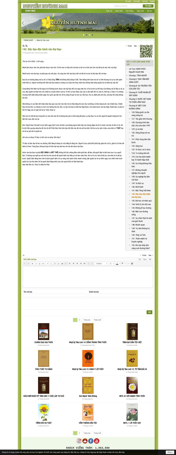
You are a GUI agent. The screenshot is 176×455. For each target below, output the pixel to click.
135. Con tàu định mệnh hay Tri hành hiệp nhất (141, 158)
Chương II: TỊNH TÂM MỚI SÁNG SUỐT (139, 80)
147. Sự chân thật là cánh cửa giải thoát (142, 219)
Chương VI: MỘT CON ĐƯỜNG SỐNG (137, 107)
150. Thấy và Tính (139, 235)
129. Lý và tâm (137, 129)
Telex (144, 259)
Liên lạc (145, 1)
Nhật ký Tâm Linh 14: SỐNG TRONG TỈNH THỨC (88, 342)
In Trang (23, 255)
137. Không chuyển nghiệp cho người (139, 171)
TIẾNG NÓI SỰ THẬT (44, 423)
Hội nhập (137, 1)
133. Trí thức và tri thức (141, 149)
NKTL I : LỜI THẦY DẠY (132, 423)
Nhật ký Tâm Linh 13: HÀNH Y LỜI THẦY (88, 369)
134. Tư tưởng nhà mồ (140, 153)
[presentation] (40, 303)
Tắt (140, 259)
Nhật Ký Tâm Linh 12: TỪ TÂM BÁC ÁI (132, 369)
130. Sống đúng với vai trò (141, 134)
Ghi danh (128, 1)
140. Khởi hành (137, 187)
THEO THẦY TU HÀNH (43, 369)
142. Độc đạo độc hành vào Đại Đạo (141, 195)
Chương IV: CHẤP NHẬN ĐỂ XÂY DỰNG (140, 94)
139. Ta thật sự (138, 183)
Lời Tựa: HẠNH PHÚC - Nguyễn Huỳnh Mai (138, 70)
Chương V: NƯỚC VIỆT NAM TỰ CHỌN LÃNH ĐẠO (140, 100)
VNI (150, 259)
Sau (135, 46)
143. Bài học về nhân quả (142, 201)
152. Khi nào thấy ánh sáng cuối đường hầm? (141, 246)
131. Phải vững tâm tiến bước (141, 141)
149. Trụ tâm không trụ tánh (141, 230)
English (152, 1)
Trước (130, 46)
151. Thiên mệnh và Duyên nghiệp (139, 240)
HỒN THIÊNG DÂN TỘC (88, 423)
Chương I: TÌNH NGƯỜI (138, 75)
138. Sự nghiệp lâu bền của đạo (141, 178)
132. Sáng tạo (137, 146)
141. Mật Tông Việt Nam (141, 190)
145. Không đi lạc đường (141, 208)
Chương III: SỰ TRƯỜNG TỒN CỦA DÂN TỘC (140, 87)
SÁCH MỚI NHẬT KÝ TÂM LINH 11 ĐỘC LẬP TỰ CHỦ (43, 396)
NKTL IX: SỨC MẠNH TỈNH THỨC (132, 396)
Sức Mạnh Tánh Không (88, 396)
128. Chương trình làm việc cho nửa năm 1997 (141, 124)
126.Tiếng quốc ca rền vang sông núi (140, 113)
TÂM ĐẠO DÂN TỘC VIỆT (132, 342)
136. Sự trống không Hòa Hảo (142, 165)
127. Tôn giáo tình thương (142, 119)
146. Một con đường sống (140, 213)
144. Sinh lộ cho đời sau (141, 204)
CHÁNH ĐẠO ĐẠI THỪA (43, 342)
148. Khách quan (138, 225)
